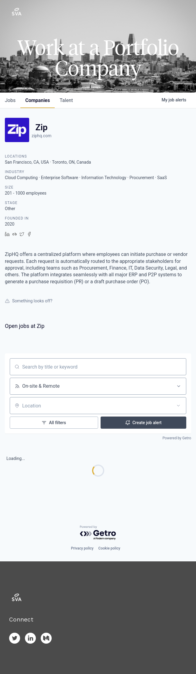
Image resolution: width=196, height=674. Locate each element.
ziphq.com (41, 135)
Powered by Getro (177, 438)
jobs (10, 100)
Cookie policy (109, 548)
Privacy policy (82, 548)
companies (37, 100)
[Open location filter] (178, 405)
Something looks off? (28, 300)
